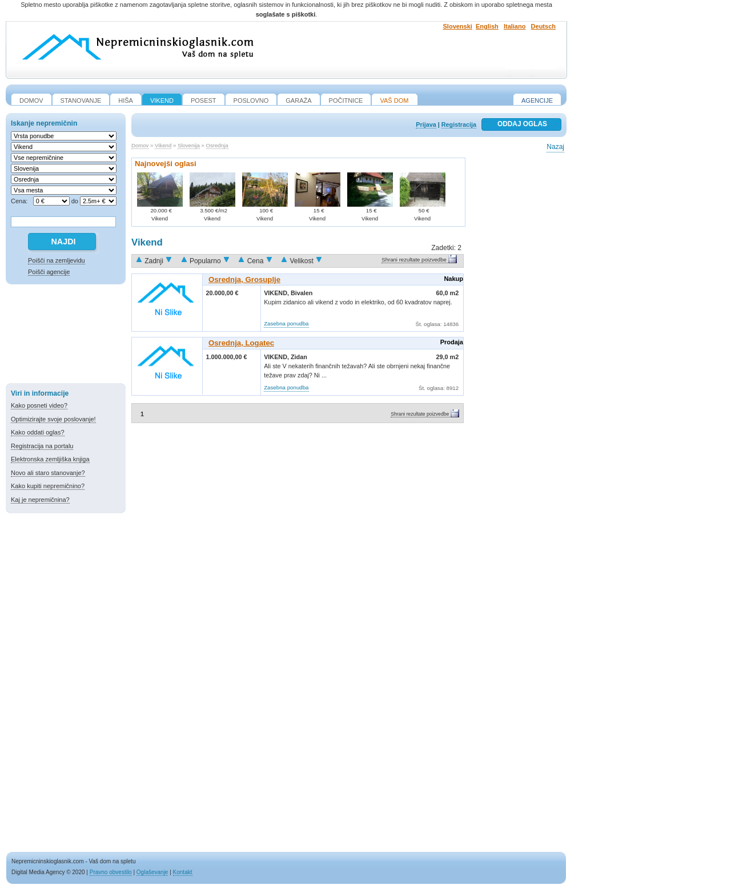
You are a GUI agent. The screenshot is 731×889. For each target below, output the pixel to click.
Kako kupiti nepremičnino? (48, 485)
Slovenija (189, 145)
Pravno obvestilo (111, 872)
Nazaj (555, 147)
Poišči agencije (49, 271)
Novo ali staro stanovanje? (48, 472)
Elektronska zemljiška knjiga (50, 459)
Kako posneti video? (39, 405)
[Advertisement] (65, 336)
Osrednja (217, 145)
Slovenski (457, 26)
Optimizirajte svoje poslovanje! (53, 419)
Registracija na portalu (42, 446)
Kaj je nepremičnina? (40, 499)
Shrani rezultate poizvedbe (414, 259)
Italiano (515, 26)
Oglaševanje (152, 872)
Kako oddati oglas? (38, 432)
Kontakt (182, 872)
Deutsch (543, 26)
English (487, 26)
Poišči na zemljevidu (56, 260)
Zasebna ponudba (286, 323)
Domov (139, 145)
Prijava (426, 124)
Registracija (458, 124)
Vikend (163, 145)
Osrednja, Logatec (241, 343)
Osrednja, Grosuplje (244, 279)
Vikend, (277, 292)
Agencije (537, 100)
